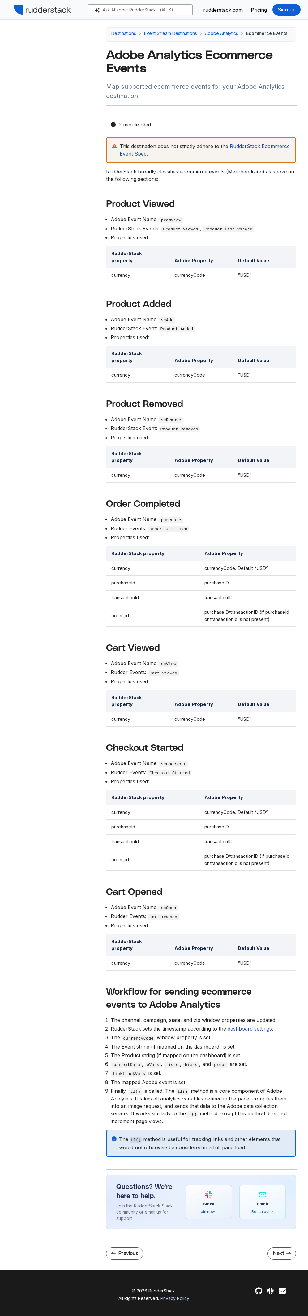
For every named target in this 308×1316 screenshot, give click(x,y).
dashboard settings (250, 1029)
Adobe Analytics (221, 33)
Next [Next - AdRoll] (282, 1253)
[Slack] (270, 1291)
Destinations (123, 33)
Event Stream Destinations (170, 33)
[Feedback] (282, 1291)
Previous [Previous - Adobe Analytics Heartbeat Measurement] (124, 1253)
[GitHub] (258, 1291)
